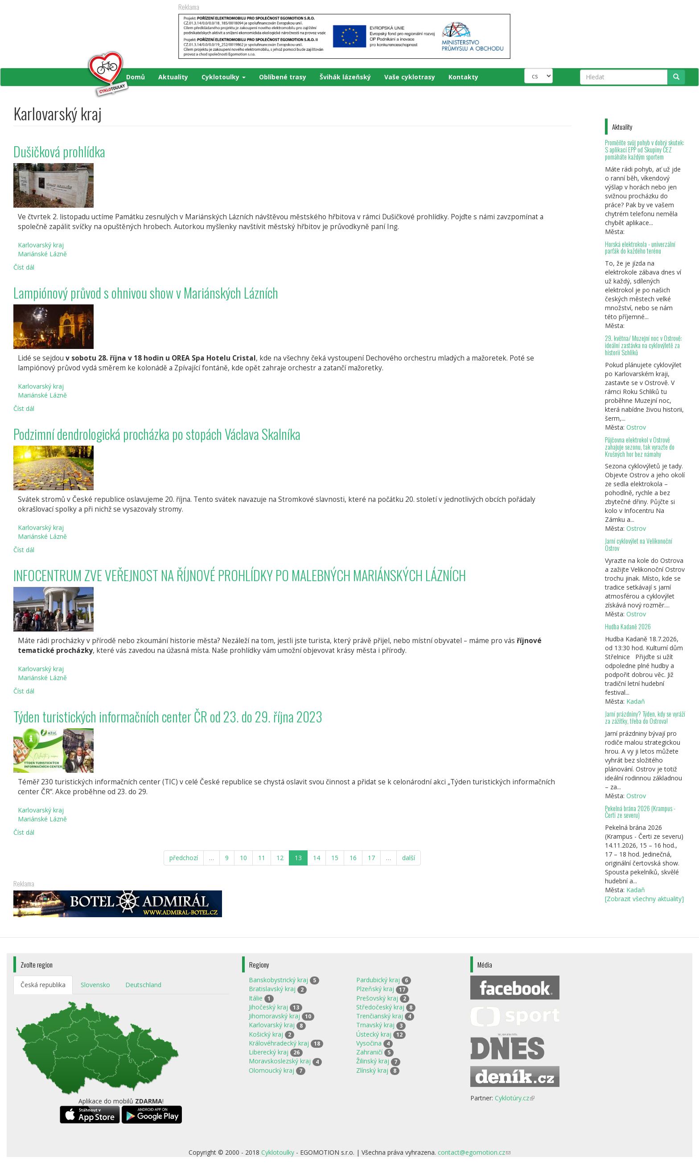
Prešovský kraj (377, 998)
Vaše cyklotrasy (409, 77)
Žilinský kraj (372, 1061)
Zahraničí (369, 1052)
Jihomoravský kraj (274, 1016)
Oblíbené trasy (282, 77)
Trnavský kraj (375, 1025)
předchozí (183, 857)
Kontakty (463, 77)
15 (334, 857)
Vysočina (369, 1043)
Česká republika (43, 984)
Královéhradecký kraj (279, 1043)
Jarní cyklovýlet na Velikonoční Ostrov (638, 544)
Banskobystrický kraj (278, 980)
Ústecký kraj (373, 1034)
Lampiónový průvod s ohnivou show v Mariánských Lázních (145, 293)
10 (243, 857)
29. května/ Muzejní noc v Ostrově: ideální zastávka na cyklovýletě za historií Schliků (643, 345)
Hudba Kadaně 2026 (628, 626)
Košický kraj (266, 1034)
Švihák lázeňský (345, 77)
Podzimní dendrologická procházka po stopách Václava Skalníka (156, 434)
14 (316, 857)
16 (353, 857)
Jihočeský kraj (268, 1007)
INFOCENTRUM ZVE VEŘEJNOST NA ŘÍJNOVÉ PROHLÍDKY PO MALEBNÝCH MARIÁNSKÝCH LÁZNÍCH (239, 575)
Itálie (256, 998)
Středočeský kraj (380, 1007)
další (408, 857)
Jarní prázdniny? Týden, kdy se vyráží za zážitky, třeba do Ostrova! (645, 717)
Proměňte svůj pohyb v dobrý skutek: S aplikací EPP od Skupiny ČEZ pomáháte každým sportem (644, 149)
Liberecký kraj (268, 1052)
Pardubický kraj (378, 980)
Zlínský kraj (372, 1070)
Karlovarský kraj (41, 245)
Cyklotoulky (223, 77)
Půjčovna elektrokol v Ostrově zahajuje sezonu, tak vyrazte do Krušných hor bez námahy (639, 447)
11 (261, 857)
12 (280, 857)
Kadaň (635, 701)
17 (371, 857)
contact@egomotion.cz (474, 1152)
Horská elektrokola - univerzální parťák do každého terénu (640, 247)
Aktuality (173, 77)
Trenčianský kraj (379, 1016)
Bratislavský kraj (272, 988)
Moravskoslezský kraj (280, 1061)
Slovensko (95, 984)
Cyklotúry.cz (515, 1098)
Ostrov (636, 427)
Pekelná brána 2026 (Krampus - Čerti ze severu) (640, 812)
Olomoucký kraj (271, 1070)
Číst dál (23, 267)
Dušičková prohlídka (59, 151)
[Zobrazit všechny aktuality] (644, 898)
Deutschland (143, 984)
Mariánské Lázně (42, 254)
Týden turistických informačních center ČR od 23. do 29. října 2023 (167, 716)
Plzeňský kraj (375, 988)
